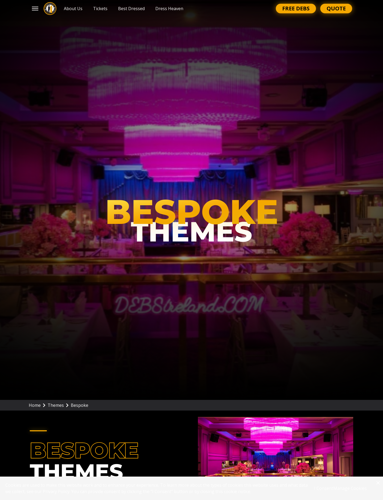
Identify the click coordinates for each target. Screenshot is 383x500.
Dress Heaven (169, 8)
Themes (58, 405)
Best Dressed (131, 8)
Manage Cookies (350, 488)
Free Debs (296, 8)
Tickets (100, 8)
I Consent (323, 488)
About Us (73, 8)
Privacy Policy (56, 491)
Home (37, 405)
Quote (336, 8)
